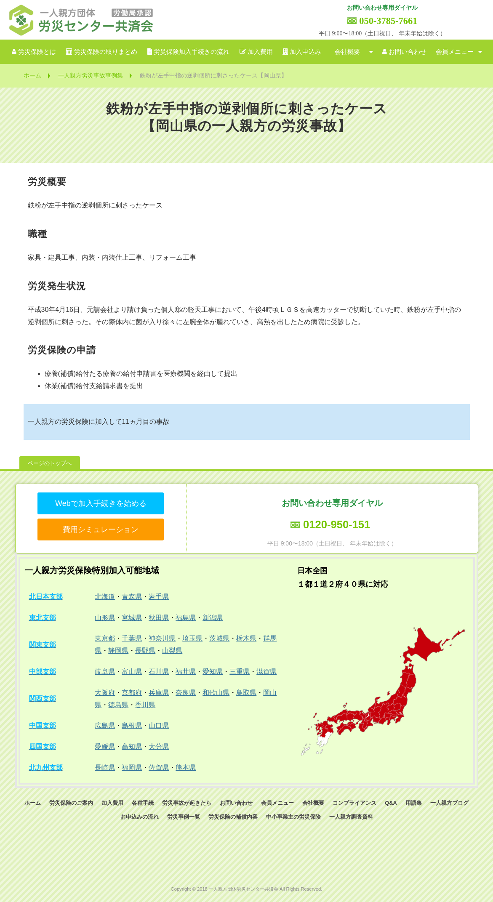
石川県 (159, 671)
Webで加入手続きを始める (101, 503)
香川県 (145, 704)
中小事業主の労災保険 (293, 817)
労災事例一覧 (183, 817)
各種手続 (143, 803)
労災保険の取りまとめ (105, 51)
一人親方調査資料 (351, 817)
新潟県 (213, 617)
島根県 (132, 725)
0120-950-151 (336, 524)
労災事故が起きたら (186, 803)
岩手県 (159, 596)
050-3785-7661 (388, 21)
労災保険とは (37, 51)
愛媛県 (105, 746)
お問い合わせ (407, 51)
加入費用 (260, 51)
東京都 (105, 638)
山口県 (159, 725)
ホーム (32, 75)
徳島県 (118, 704)
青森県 (132, 596)
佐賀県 (159, 767)
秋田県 (159, 617)
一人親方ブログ (449, 803)
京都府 (132, 692)
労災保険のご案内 (71, 803)
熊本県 (186, 767)
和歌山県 (216, 692)
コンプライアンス (354, 803)
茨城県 (219, 638)
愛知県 (213, 671)
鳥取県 (246, 692)
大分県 (159, 746)
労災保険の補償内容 (233, 817)
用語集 (413, 803)
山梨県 (172, 650)
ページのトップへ (50, 463)
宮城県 (132, 617)
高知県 (132, 746)
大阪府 (105, 692)
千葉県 (132, 638)
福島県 (186, 617)
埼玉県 (192, 638)
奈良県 (186, 692)
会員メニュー (455, 51)
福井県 (186, 671)
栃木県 (246, 638)
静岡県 (118, 650)
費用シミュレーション (101, 529)
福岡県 (132, 767)
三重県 (239, 671)
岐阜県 (105, 671)
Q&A (391, 803)
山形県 (105, 617)
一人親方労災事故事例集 (90, 75)
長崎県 (105, 767)
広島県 (105, 725)
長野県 (145, 650)
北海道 (105, 596)
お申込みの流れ (139, 817)
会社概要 (347, 51)
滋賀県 (266, 671)
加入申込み (305, 51)
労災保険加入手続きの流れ (191, 51)
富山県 (132, 671)
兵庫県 (159, 692)
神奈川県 (162, 638)
